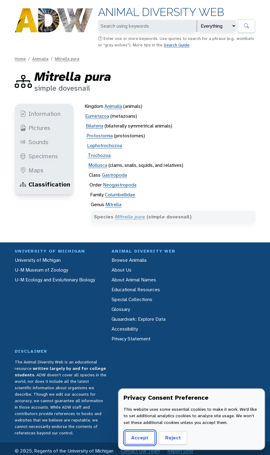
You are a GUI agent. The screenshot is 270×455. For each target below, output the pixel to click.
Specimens (39, 156)
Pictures (35, 127)
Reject (173, 437)
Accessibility (125, 329)
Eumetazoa (97, 116)
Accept (139, 437)
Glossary (121, 309)
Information (40, 113)
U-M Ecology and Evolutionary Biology (55, 280)
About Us (121, 270)
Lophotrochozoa (104, 145)
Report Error (180, 451)
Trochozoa (99, 155)
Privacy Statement (131, 338)
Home (20, 58)
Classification (45, 184)
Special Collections (132, 299)
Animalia (40, 58)
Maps (32, 170)
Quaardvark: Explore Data (138, 319)
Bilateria (94, 126)
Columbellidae (120, 194)
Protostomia (99, 135)
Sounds (34, 142)
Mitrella (113, 204)
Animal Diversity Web (161, 12)
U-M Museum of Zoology (41, 270)
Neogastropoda (119, 185)
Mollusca (97, 165)
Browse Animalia (129, 260)
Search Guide (176, 45)
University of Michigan (38, 260)
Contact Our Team (140, 451)
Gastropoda (114, 175)
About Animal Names (134, 280)
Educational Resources (136, 289)
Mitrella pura (67, 58)
